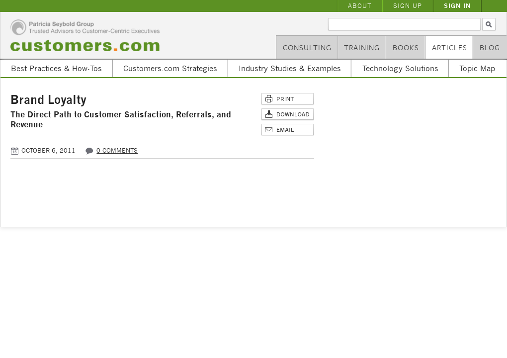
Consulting (307, 47)
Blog (490, 47)
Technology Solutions (400, 68)
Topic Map (477, 68)
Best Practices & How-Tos (56, 68)
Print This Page (287, 99)
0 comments (117, 150)
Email (287, 130)
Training (362, 47)
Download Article (287, 114)
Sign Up (407, 5)
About (359, 5)
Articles (449, 47)
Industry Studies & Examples (290, 68)
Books (406, 47)
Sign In (457, 5)
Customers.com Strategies (170, 68)
